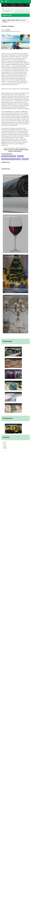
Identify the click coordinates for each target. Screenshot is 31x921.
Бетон (5, 442)
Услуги (9, 20)
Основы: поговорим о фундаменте (8, 156)
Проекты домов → (18, 151)
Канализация (25, 159)
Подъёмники (20, 156)
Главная (4, 20)
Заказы (5, 446)
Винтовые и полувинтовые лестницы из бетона (11, 159)
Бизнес (17, 20)
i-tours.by (26, 88)
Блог (13, 20)
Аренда (5, 447)
